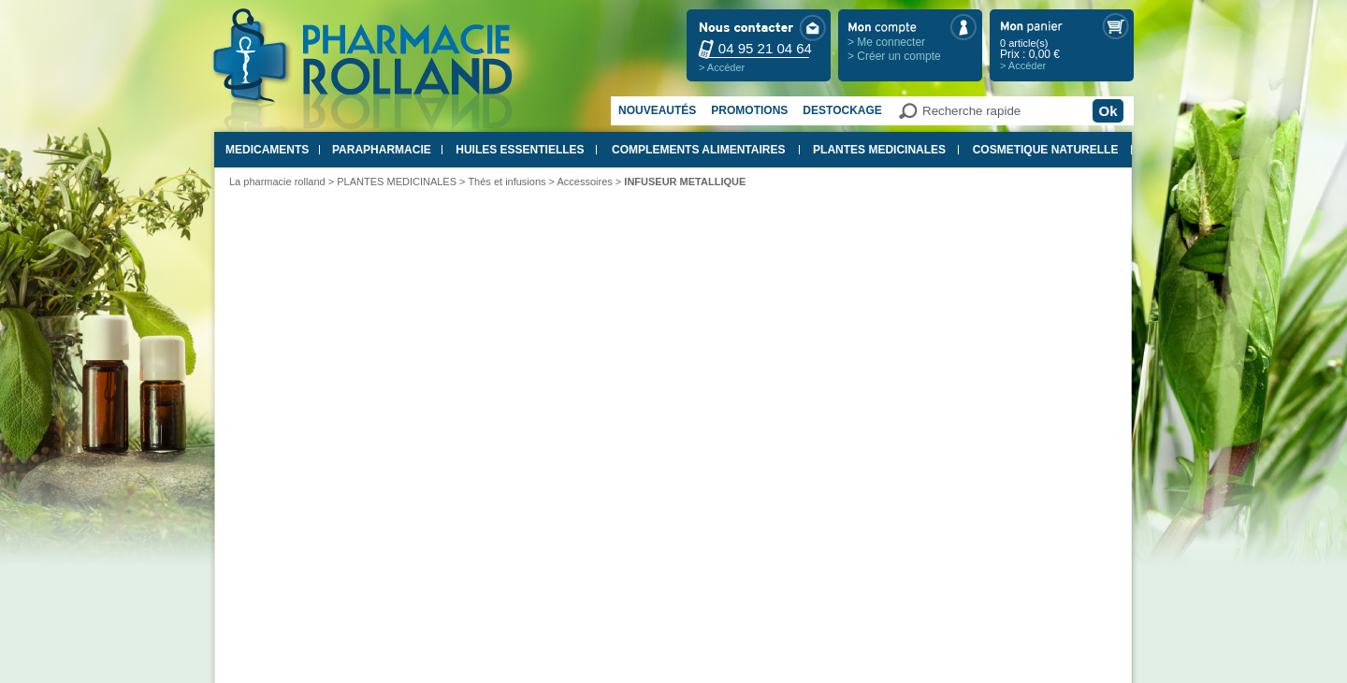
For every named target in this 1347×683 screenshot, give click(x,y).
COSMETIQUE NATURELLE (1046, 149)
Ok (1107, 111)
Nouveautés (657, 110)
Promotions (749, 110)
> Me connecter (886, 42)
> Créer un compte (894, 56)
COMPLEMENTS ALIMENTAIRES (698, 149)
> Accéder (722, 67)
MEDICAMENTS (267, 149)
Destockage (842, 110)
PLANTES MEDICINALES (879, 149)
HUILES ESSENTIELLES (520, 149)
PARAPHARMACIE (381, 149)
